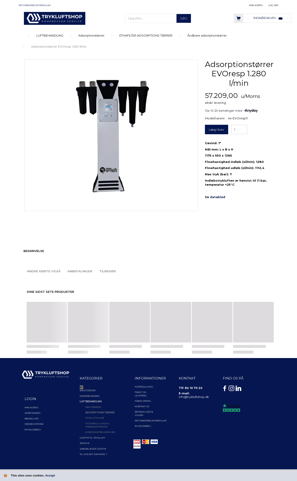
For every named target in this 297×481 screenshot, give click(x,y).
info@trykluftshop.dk (194, 397)
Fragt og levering (141, 394)
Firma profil (143, 401)
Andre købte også (43, 271)
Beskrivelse (33, 251)
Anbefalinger (79, 271)
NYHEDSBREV (143, 426)
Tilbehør (107, 271)
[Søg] (183, 18)
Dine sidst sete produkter (50, 292)
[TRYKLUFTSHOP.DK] (54, 18)
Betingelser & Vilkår (144, 413)
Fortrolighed (144, 386)
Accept (50, 475)
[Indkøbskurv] (262, 18)
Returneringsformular (34, 5)
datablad (217, 197)
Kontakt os (142, 406)
